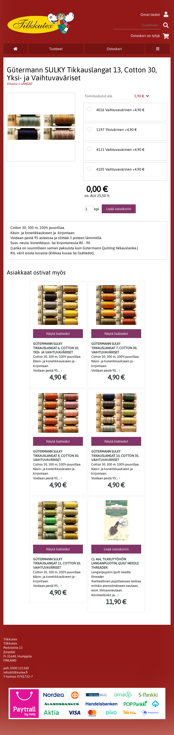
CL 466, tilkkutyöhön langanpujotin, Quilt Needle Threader (115, 563)
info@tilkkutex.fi (15, 672)
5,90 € (142, 96)
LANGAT (27, 84)
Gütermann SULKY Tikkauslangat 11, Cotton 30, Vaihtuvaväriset (57, 563)
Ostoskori (114, 49)
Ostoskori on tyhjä (151, 36)
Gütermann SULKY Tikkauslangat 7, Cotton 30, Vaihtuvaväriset (114, 348)
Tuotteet (56, 49)
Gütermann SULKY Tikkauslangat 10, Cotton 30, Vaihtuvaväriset (115, 456)
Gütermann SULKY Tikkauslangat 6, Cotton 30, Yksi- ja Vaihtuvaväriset (56, 348)
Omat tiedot (155, 14)
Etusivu (12, 84)
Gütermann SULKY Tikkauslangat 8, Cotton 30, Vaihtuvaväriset (56, 456)
